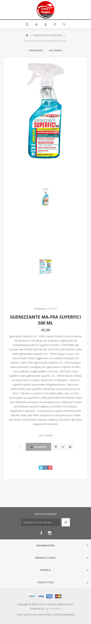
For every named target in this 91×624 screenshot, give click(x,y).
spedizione (69, 614)
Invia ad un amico (70, 447)
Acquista (40, 446)
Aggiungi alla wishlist (56, 447)
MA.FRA (52, 308)
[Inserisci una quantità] (21, 447)
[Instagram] (50, 533)
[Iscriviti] (40, 522)
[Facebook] (41, 533)
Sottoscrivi (66, 522)
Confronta (63, 447)
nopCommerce (52, 608)
